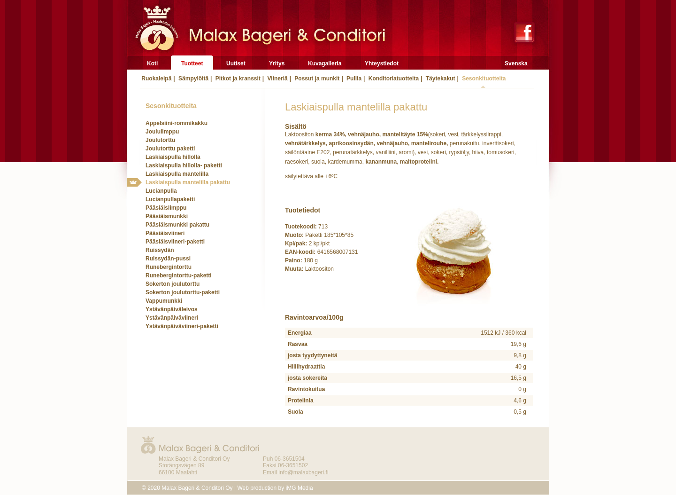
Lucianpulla (161, 191)
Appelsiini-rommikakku (176, 123)
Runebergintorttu (169, 267)
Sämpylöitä (192, 78)
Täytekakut (439, 78)
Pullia (353, 78)
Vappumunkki (164, 301)
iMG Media (299, 488)
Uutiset (236, 63)
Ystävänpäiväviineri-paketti (182, 326)
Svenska (516, 63)
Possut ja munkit (316, 78)
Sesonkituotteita (483, 78)
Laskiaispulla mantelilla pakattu (188, 182)
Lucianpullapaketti (170, 199)
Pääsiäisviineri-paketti (175, 241)
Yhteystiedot (382, 63)
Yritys (276, 63)
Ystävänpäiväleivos (172, 309)
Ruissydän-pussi (168, 258)
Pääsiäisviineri (165, 233)
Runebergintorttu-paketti (179, 275)
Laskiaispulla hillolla (173, 157)
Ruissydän (160, 250)
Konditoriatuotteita (393, 78)
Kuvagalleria (324, 63)
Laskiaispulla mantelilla (177, 174)
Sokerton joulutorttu (173, 284)
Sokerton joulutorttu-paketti (183, 292)
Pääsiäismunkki (167, 216)
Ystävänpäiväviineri (172, 317)
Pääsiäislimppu (166, 207)
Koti (152, 63)
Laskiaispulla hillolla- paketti (184, 165)
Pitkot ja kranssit (237, 78)
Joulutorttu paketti (170, 148)
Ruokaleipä (155, 78)
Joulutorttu (160, 140)
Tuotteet (192, 63)
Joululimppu (162, 131)
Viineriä (276, 78)
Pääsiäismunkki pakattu (177, 224)
